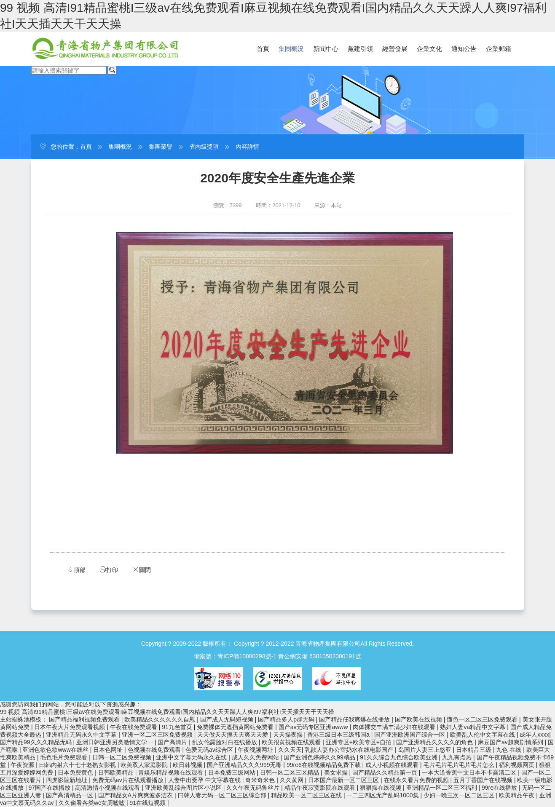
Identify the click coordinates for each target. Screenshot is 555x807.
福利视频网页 (517, 765)
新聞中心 (325, 48)
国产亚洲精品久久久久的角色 (435, 742)
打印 (108, 569)
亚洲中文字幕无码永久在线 (192, 757)
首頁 (263, 48)
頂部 (76, 569)
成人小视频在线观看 (392, 765)
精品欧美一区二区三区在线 (307, 795)
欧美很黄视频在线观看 (292, 742)
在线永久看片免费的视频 (417, 780)
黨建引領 (360, 48)
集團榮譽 (160, 146)
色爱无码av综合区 (210, 749)
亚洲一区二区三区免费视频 (158, 734)
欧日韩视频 (188, 765)
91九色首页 (177, 727)
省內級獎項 (204, 146)
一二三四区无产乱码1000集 (383, 795)
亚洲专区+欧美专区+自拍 (359, 742)
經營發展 (395, 48)
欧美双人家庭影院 (145, 765)
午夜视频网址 (256, 749)
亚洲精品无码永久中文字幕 (82, 734)
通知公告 (464, 48)
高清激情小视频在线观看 (108, 787)
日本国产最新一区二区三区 (344, 780)
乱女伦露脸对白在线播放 (225, 742)
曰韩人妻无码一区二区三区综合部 (223, 795)
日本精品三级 (474, 749)
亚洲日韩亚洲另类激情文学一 (115, 742)
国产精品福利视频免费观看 (85, 719)
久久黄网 (292, 780)
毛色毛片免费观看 (64, 757)
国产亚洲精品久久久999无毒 (245, 765)
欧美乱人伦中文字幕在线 (483, 734)
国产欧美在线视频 (419, 719)
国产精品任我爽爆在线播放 (355, 719)
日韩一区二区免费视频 (122, 757)
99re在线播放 (500, 787)
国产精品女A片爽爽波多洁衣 (136, 795)
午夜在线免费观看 (134, 727)
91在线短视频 (148, 802)
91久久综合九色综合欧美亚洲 (399, 757)
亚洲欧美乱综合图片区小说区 (184, 787)
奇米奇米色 (260, 780)
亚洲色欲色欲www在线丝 (56, 749)
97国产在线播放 (50, 787)
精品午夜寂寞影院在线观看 (320, 787)
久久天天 (290, 749)
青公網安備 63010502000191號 (319, 656)
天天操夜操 (288, 734)
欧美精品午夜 (517, 795)
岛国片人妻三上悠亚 (425, 749)
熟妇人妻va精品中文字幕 (473, 727)
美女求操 (336, 772)
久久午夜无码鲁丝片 (253, 787)
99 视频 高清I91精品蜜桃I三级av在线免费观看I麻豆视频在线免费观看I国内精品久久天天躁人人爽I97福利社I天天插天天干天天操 (167, 711)
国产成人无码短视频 (227, 719)
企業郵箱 (498, 48)
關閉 (141, 569)
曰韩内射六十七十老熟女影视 (78, 765)
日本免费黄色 (76, 772)
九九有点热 (457, 757)
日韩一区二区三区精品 (290, 772)
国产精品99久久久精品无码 (36, 742)
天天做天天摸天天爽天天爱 (233, 734)
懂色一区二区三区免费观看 (483, 719)
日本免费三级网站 (232, 772)
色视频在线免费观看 (155, 749)
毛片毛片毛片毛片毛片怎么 (460, 765)
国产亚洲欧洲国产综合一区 (410, 734)
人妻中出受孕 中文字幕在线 (205, 780)
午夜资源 (23, 765)
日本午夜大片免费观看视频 (70, 727)
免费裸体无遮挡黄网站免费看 (236, 727)
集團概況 (291, 48)
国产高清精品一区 (70, 795)
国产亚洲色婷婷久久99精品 (320, 757)
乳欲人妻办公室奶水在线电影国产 (350, 749)
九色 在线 (509, 749)
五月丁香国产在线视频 (483, 780)
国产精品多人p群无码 (287, 719)
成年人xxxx (534, 734)
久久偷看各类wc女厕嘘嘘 (92, 802)
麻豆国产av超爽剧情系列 (511, 742)
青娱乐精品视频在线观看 (171, 772)
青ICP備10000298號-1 (246, 656)
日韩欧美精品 (116, 772)
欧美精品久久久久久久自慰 (160, 719)
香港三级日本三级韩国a (339, 734)
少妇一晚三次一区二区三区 (460, 795)
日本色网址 (108, 749)
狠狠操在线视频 (381, 787)
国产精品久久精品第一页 (385, 772)
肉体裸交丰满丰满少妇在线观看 (395, 727)
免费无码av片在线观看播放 (128, 780)
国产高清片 (173, 742)
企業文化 (429, 48)
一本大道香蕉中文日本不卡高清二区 (470, 772)
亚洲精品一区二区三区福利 (442, 787)
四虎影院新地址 (67, 780)
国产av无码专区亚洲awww (314, 727)
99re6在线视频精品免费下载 (324, 765)
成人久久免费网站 (256, 757)
